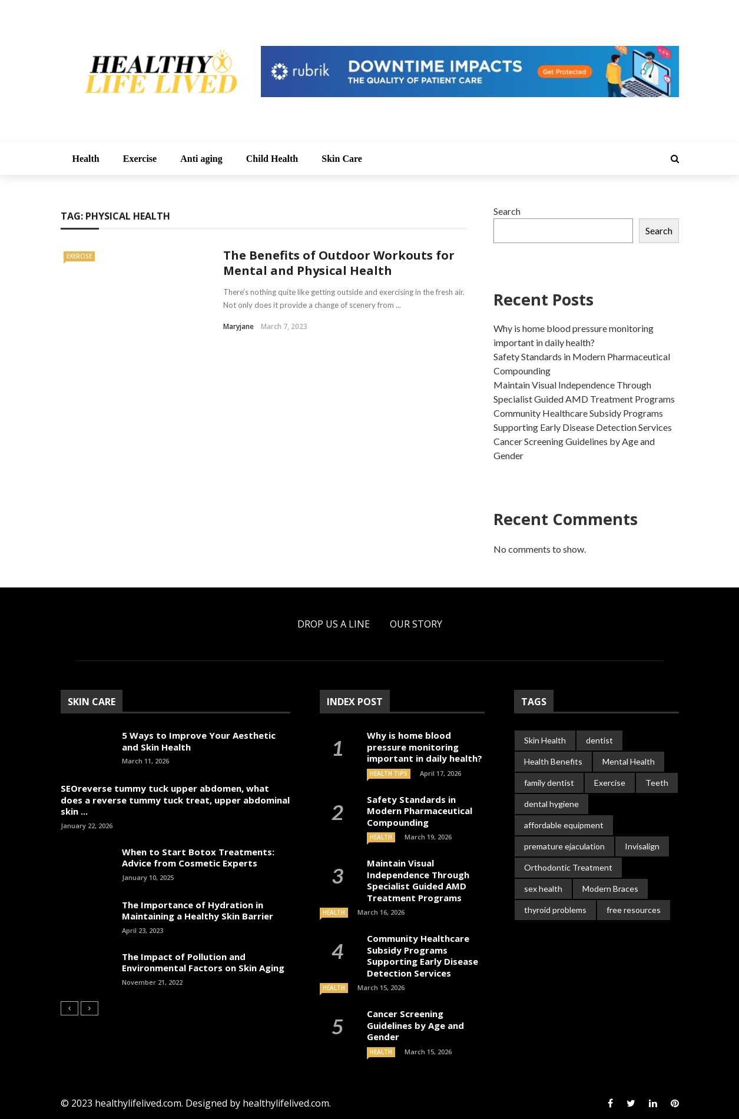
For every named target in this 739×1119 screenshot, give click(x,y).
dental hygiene (551, 804)
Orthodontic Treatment (568, 867)
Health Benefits (553, 761)
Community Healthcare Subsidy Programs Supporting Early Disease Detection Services (422, 955)
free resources (634, 910)
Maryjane (238, 326)
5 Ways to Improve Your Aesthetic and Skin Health (199, 741)
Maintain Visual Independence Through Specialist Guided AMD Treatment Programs (418, 880)
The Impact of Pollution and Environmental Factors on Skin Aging (203, 962)
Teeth (656, 783)
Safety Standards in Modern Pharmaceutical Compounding (419, 810)
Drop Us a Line (333, 623)
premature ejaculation (564, 846)
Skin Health (545, 740)
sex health (543, 889)
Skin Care (342, 159)
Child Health (272, 159)
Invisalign (642, 846)
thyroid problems (555, 910)
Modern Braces (610, 889)
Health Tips (388, 773)
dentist (599, 740)
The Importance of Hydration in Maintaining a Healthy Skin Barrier (197, 910)
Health (86, 159)
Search (507, 211)
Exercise (140, 159)
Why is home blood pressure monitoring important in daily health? (424, 746)
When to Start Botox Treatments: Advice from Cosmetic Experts (198, 857)
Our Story (416, 623)
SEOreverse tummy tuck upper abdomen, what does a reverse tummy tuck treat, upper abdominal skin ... (175, 799)
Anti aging (201, 159)
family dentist (549, 783)
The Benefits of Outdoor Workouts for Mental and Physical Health (339, 262)
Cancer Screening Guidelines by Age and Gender (415, 1025)
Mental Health (628, 761)
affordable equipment (564, 825)
